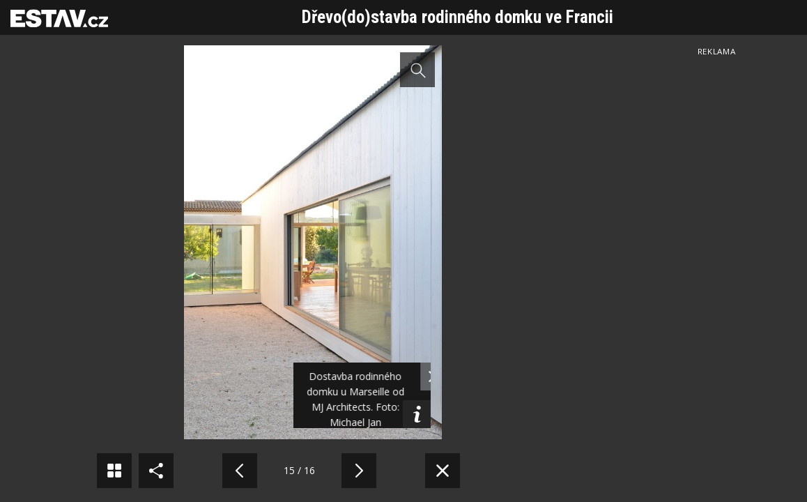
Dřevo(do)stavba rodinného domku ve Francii (457, 17)
